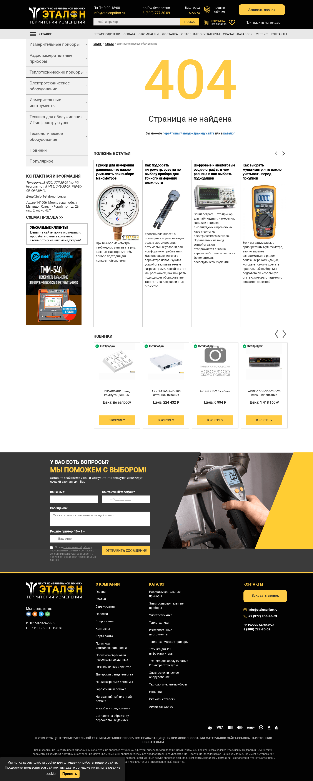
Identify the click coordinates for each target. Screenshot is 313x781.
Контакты (279, 34)
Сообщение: (59, 508)
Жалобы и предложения (113, 708)
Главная (97, 43)
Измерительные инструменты (45, 102)
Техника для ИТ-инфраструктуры (161, 651)
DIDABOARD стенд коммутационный (117, 393)
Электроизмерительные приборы (166, 605)
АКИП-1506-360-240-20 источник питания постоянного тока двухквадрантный (264, 397)
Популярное (41, 161)
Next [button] (283, 334)
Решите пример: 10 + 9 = (67, 531)
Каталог (109, 43)
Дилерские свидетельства (114, 674)
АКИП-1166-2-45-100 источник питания (166, 393)
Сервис (262, 34)
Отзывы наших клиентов (113, 666)
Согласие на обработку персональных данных (112, 718)
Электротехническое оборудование (50, 86)
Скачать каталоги (238, 34)
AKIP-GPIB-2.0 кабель (215, 391)
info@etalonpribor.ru (109, 13)
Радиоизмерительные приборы (51, 58)
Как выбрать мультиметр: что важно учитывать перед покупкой (262, 171)
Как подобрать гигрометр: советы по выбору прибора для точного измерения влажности (163, 174)
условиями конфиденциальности (70, 553)
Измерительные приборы (55, 44)
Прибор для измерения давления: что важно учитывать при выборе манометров (115, 171)
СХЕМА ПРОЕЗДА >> (44, 217)
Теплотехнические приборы (57, 71)
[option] (116, 243)
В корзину (117, 420)
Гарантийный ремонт (111, 689)
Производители (106, 34)
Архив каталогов (161, 706)
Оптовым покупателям (200, 34)
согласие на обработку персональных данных (71, 549)
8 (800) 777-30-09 (156, 13)
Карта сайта (104, 636)
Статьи (101, 599)
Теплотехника (159, 622)
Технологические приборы (168, 684)
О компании (148, 34)
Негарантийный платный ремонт (114, 698)
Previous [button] (277, 334)
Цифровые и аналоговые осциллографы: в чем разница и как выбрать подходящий (214, 171)
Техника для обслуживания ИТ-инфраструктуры (56, 119)
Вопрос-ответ (105, 621)
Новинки (38, 150)
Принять (69, 774)
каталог (229, 133)
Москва (194, 13)
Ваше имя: (57, 492)
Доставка (170, 34)
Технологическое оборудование (46, 136)
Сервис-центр (105, 606)
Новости (102, 613)
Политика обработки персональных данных (112, 657)
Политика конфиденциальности (111, 645)
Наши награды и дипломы (114, 681)
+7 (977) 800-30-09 (262, 616)
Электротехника (160, 615)
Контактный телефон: (118, 492)
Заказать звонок (260, 10)
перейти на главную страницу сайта (188, 133)
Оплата (129, 34)
